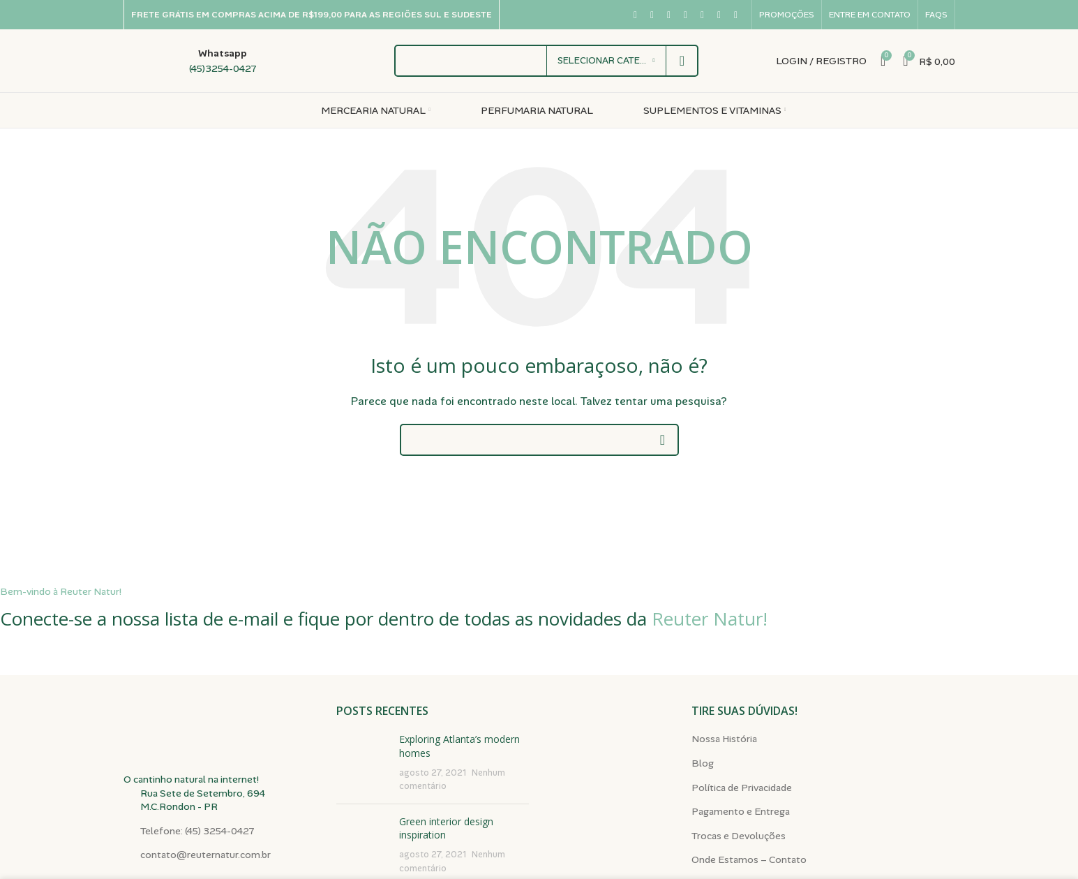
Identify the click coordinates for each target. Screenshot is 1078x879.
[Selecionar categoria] (606, 60)
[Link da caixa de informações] (190, 60)
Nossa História (724, 738)
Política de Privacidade (741, 787)
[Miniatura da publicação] (362, 762)
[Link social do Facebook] (635, 15)
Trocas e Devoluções (738, 835)
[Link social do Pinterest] (702, 15)
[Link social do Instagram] (669, 15)
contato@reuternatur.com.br (205, 854)
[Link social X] (652, 15)
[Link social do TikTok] (736, 15)
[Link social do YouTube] (686, 15)
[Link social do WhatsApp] (719, 15)
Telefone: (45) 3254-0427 (197, 831)
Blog (702, 763)
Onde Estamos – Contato (749, 859)
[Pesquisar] (539, 440)
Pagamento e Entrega (740, 811)
